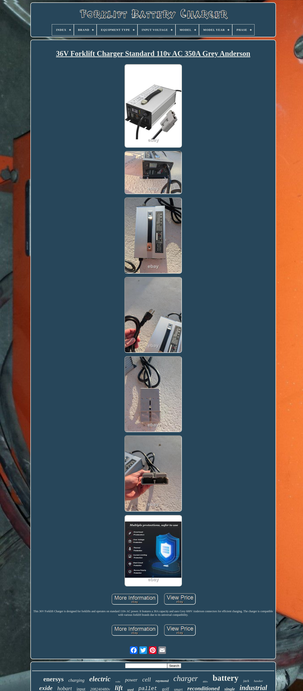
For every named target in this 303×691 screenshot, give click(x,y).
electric (100, 679)
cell (146, 679)
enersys (53, 679)
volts (117, 681)
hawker (258, 681)
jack (246, 681)
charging (76, 680)
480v (205, 681)
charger (185, 678)
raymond (162, 681)
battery (225, 678)
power (131, 680)
